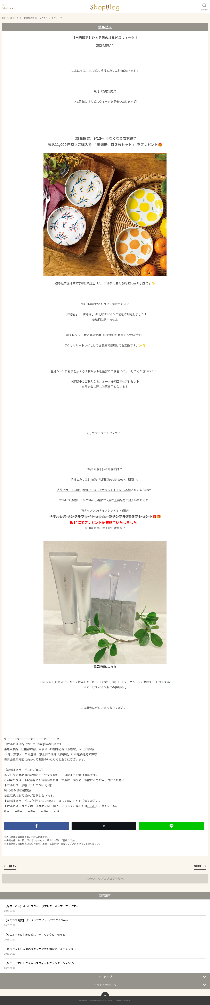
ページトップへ (105, 995)
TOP (4, 17)
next (200, 866)
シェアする (104, 826)
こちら (74, 801)
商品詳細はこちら (105, 666)
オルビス (14, 17)
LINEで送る (171, 826)
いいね (36, 826)
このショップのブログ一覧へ (105, 879)
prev (10, 866)
